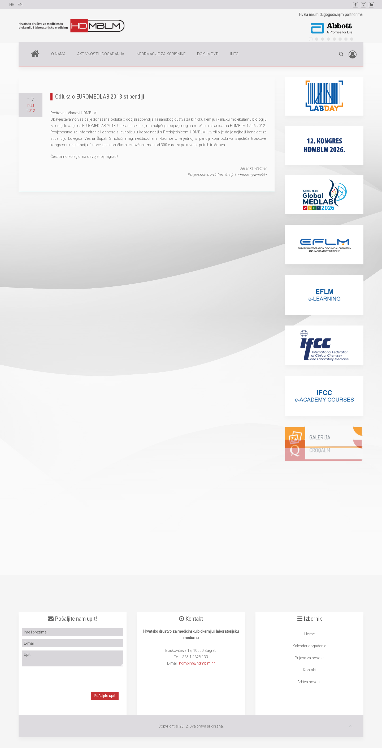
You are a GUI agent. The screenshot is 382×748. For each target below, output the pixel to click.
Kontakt (309, 670)
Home (35, 53)
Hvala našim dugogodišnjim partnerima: (331, 14)
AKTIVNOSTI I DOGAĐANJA (100, 54)
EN (20, 4)
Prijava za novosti (309, 658)
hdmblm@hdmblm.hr (197, 663)
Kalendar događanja (309, 646)
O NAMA (58, 54)
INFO (234, 54)
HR (12, 4)
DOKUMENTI (208, 54)
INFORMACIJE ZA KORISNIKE (160, 54)
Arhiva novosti (309, 682)
